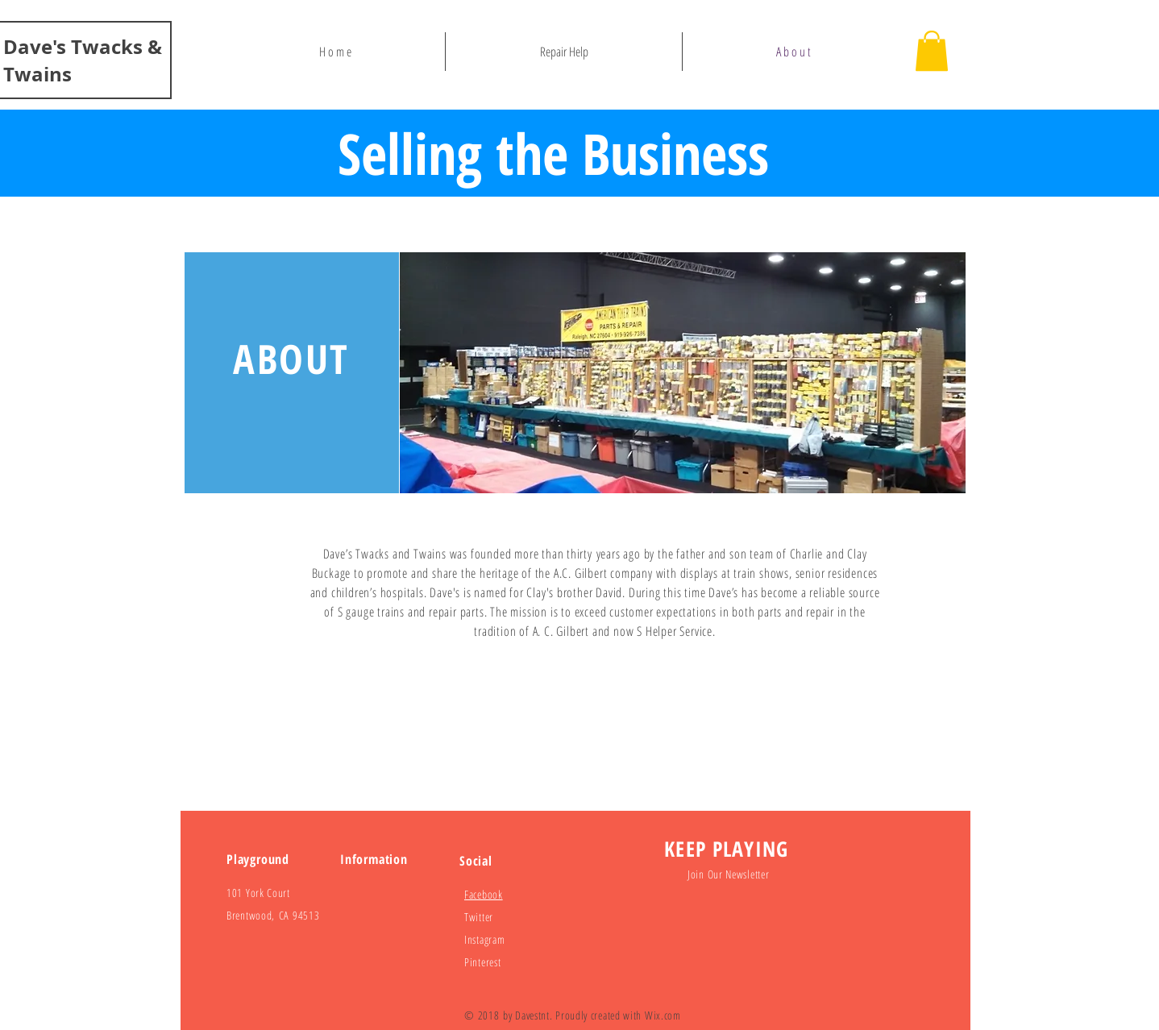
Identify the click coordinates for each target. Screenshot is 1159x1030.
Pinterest (482, 962)
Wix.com (663, 1015)
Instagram (484, 939)
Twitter (478, 916)
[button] (932, 51)
